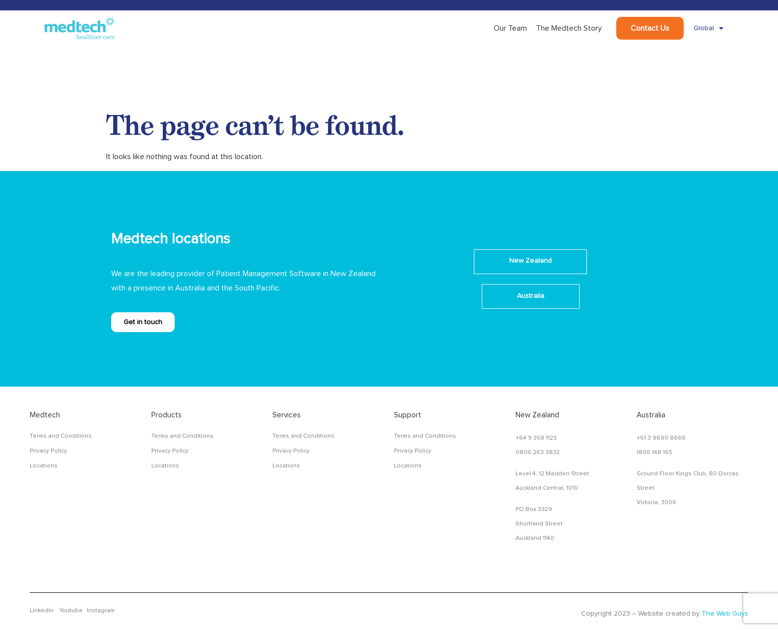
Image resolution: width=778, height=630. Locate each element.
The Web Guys (725, 613)
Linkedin (42, 611)
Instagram (101, 611)
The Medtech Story (569, 28)
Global (708, 28)
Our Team (510, 28)
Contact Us (650, 28)
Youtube (71, 611)
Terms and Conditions (61, 436)
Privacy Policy (48, 451)
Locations (44, 466)
